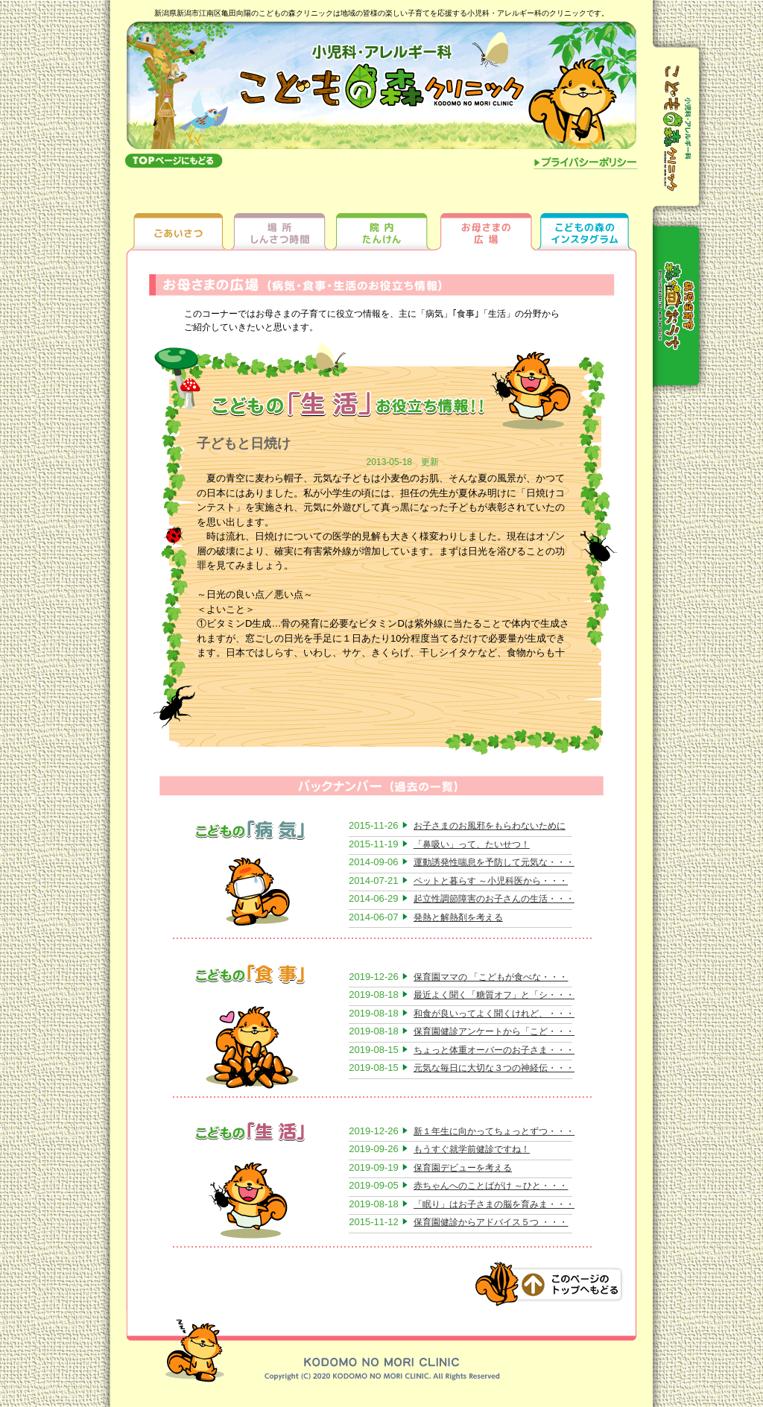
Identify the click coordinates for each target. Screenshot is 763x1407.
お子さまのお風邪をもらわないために (490, 826)
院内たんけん (382, 210)
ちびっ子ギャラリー (585, 210)
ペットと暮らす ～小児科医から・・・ (491, 881)
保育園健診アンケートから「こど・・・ (494, 1031)
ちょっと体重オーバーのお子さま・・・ (494, 1050)
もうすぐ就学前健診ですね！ (472, 1149)
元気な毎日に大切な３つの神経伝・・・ (494, 1068)
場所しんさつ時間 (280, 210)
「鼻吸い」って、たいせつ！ (472, 844)
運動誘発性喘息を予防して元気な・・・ (494, 862)
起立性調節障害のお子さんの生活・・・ (494, 899)
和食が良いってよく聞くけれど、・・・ (494, 1013)
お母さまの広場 (484, 210)
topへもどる (173, 160)
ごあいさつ (178, 210)
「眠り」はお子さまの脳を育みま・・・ (494, 1204)
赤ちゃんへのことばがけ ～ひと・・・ (491, 1185)
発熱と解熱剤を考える (458, 917)
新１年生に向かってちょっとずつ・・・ (494, 1131)
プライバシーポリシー (586, 163)
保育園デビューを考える (463, 1168)
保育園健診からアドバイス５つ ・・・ (491, 1222)
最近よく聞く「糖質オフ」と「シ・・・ (494, 995)
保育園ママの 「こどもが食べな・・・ (491, 977)
